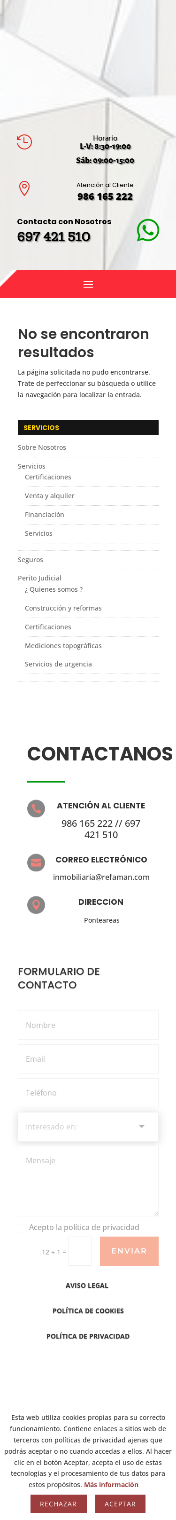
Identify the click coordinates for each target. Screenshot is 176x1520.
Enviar (129, 1250)
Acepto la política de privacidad (78, 1227)
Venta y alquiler (50, 495)
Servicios (32, 466)
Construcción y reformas (63, 607)
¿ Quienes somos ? (54, 589)
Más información (111, 1484)
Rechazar (58, 1503)
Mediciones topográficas (63, 645)
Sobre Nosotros (42, 447)
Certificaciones (48, 476)
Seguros (30, 559)
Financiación (44, 514)
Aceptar (120, 1503)
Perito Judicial (39, 577)
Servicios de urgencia (58, 663)
